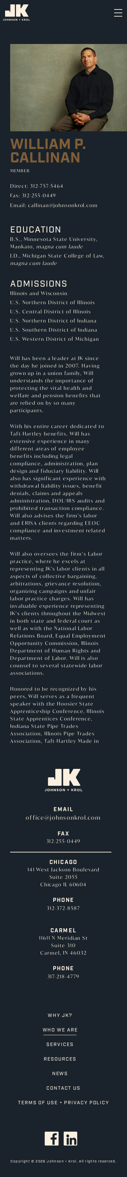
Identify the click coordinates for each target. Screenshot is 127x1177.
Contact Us (63, 1088)
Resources (60, 1059)
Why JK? (60, 1016)
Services (59, 1045)
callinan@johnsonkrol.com (63, 205)
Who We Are (60, 1030)
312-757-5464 (47, 186)
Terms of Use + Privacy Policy (63, 1103)
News (60, 1074)
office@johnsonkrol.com (63, 817)
